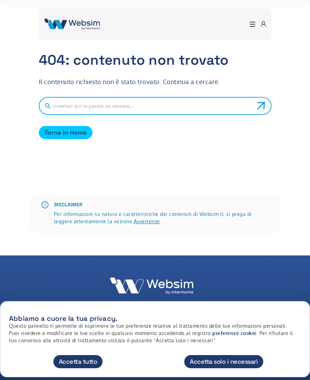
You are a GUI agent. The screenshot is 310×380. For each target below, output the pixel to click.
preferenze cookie (234, 333)
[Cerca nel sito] (152, 106)
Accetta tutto (78, 361)
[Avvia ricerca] (261, 106)
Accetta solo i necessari (224, 361)
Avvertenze (147, 221)
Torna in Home (65, 132)
